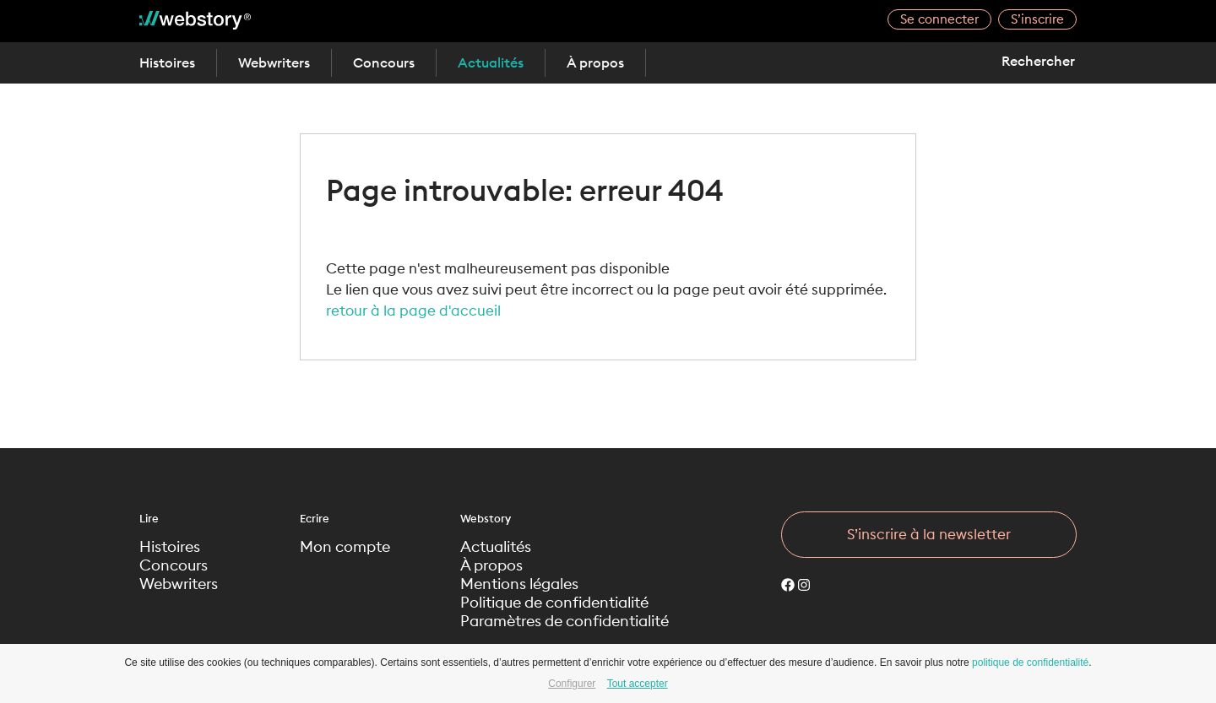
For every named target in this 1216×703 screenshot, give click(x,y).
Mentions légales (519, 584)
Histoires (167, 62)
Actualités (491, 62)
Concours (384, 62)
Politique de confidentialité (554, 602)
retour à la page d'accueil (413, 310)
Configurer (571, 683)
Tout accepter (637, 683)
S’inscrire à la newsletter (929, 534)
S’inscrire (1037, 19)
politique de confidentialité (1030, 662)
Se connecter (939, 19)
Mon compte (345, 547)
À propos (595, 62)
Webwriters (274, 62)
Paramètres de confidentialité (564, 621)
